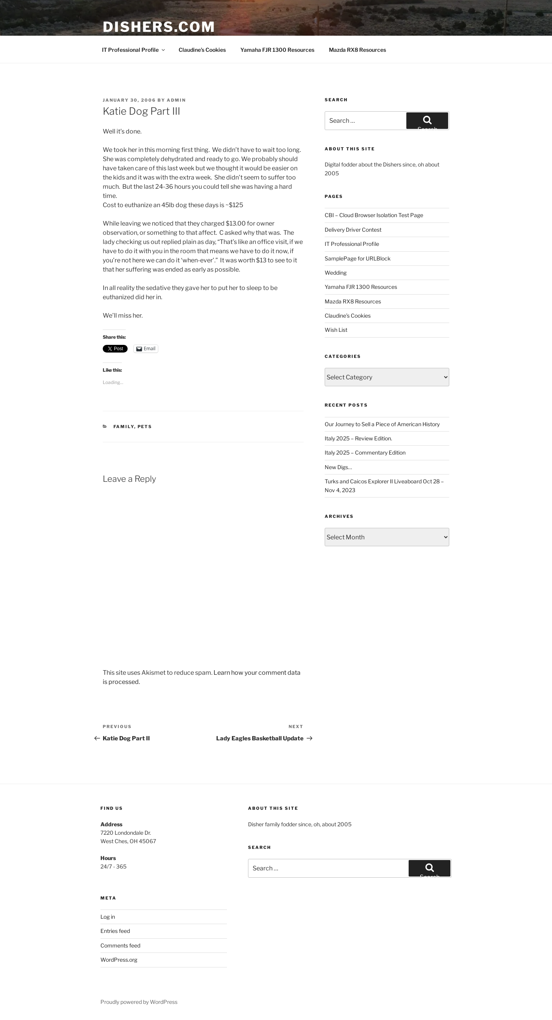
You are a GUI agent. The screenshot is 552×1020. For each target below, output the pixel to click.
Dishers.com (159, 26)
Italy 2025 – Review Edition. (358, 438)
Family (123, 426)
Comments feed (120, 945)
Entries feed (115, 931)
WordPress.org (118, 959)
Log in (107, 916)
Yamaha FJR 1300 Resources (277, 49)
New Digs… (338, 467)
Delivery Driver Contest (353, 229)
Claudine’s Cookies (202, 49)
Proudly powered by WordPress (138, 1002)
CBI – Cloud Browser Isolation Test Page (374, 215)
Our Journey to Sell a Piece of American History (382, 424)
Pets (145, 426)
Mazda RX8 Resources (357, 49)
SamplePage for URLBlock (358, 258)
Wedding (336, 272)
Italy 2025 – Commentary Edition (365, 452)
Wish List (336, 329)
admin (176, 100)
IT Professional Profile (134, 49)
